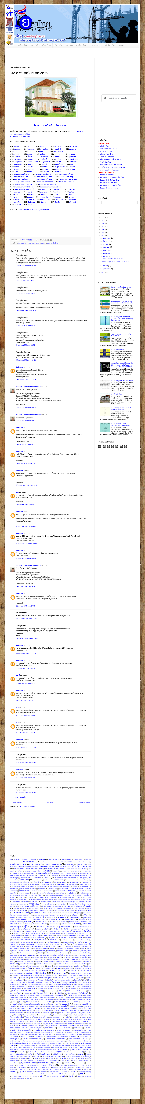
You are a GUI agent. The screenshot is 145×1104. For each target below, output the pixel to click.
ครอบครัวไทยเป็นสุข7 (22, 179)
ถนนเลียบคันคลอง (44, 955)
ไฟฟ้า (60, 991)
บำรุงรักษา (51, 970)
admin (121, 45)
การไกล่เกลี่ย (35, 882)
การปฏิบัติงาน (71, 893)
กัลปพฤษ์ (72, 202)
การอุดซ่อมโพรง (61, 904)
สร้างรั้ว (31, 1036)
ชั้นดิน (68, 944)
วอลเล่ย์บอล (78, 1019)
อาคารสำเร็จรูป (23, 1069)
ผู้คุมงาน (76, 984)
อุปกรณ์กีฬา (30, 1071)
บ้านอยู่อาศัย (34, 970)
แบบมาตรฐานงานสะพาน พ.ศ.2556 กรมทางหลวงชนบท (121, 424)
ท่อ (45, 957)
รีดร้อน (55, 1013)
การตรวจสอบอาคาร (78, 888)
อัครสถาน (72, 149)
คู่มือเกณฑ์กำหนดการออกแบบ (82, 927)
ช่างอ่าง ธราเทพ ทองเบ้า (34, 946)
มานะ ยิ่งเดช (69, 997)
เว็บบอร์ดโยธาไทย (106, 154)
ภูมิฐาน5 (16, 154)
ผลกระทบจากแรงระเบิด (16, 984)
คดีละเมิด (12, 917)
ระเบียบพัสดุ (79, 1006)
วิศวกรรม (73, 1026)
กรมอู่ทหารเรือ (56, 871)
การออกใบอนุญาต (49, 904)
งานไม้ (63, 940)
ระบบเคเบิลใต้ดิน (74, 1002)
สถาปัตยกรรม (59, 1032)
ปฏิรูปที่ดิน (63, 975)
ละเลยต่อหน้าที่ (75, 1017)
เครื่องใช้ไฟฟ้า (67, 929)
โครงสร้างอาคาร (83, 935)
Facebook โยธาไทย (107, 175)
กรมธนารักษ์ (69, 864)
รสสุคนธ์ (17, 192)
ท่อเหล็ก (84, 957)
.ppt (58, 243)
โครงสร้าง (87, 931)
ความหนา (19, 922)
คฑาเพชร (17, 156)
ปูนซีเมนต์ (31, 982)
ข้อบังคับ (16, 908)
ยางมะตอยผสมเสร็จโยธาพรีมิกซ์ (111, 165)
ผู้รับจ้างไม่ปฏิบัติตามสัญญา (19, 986)
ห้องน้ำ (30, 1058)
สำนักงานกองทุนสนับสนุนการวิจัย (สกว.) (33, 1041)
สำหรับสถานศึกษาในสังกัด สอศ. (36, 1052)
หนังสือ (37, 1054)
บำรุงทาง (42, 970)
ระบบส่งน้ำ (13, 1006)
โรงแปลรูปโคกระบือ (16, 1017)
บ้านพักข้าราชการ (68, 968)
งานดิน (79, 938)
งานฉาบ (63, 937)
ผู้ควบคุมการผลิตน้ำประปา (64, 984)
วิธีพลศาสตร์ (24, 1025)
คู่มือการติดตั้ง (40, 927)
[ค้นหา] (118, 98)
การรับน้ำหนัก (23, 899)
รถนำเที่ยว (81, 999)
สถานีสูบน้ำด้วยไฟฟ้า (79, 1030)
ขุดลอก (51, 910)
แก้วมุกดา (17, 159)
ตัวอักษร (83, 951)
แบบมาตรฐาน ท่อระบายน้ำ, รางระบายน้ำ (116, 262)
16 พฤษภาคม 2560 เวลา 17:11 (26, 668)
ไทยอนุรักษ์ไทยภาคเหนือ (68, 179)
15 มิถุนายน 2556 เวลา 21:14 (26, 311)
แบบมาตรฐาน (36, 243)
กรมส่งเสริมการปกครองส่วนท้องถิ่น (76, 869)
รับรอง (29, 1008)
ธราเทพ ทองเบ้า (77, 961)
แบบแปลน (28, 243)
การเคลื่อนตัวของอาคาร (18, 886)
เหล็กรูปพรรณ (73, 1058)
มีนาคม (105, 266)
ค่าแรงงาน (28, 924)
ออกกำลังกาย (58, 1063)
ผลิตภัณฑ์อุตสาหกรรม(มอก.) (40, 984)
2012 (103, 235)
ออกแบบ (43, 243)
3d (11, 859)
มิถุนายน (106, 250)
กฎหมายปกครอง (54, 859)
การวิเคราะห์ (87, 899)
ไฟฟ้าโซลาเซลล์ (70, 991)
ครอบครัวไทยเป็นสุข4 (21, 176)
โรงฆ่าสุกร (26, 1015)
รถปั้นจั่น (88, 999)
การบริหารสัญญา (59, 893)
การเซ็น (75, 886)
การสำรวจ (33, 902)
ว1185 (47, 1019)
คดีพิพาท (85, 915)
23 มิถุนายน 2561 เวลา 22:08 (26, 763)
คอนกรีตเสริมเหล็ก (41, 922)
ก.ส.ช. (46, 875)
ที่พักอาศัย (30, 961)
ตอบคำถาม (60, 951)
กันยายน (106, 241)
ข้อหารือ (38, 908)
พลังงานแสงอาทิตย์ (53, 988)
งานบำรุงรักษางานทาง (40, 940)
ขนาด (49, 906)
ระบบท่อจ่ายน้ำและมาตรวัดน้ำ (31, 1004)
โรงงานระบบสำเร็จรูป (59, 1015)
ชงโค (56, 194)
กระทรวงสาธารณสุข (71, 873)
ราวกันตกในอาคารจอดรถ (33, 1013)
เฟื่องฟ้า (30, 156)
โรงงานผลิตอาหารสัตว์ (45, 1015)
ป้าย (84, 980)
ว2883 (58, 1019)
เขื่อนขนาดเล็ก (35, 913)
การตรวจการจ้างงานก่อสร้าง (28, 888)
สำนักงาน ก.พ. (14, 1041)
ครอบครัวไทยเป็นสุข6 (67, 176)
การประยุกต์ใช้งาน (36, 895)
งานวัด (87, 940)
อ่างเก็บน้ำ (65, 1069)
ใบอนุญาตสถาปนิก (52, 975)
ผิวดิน (51, 984)
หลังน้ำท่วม (86, 1056)
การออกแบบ (34, 904)
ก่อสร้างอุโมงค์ (83, 877)
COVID (70, 1074)
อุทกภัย (86, 1069)
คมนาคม (31, 917)
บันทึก (23, 968)
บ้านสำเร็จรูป (17, 970)
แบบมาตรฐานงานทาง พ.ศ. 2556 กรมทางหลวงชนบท (122, 409)
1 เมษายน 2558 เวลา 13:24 (25, 345)
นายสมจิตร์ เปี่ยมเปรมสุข (27, 964)
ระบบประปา (65, 1004)
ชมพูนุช (30, 164)
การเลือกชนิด (49, 899)
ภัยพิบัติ (19, 993)
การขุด (56, 882)
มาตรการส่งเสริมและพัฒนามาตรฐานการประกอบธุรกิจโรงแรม (36, 995)
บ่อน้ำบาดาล (79, 966)
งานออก (65, 942)
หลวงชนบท (20, 1056)
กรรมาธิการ (76, 871)
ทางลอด (66, 959)
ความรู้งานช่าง (70, 919)
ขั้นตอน (59, 908)
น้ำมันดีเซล (84, 964)
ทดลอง (20, 957)
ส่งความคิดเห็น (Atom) (27, 806)
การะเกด (72, 189)
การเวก (16, 169)
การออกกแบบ (22, 904)
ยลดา (72, 164)
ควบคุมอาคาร (74, 917)
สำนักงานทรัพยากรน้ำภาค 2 (19, 1043)
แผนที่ (57, 986)
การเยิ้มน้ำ (78, 897)
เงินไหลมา (31, 202)
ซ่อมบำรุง (56, 946)
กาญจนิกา (73, 161)
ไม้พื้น (41, 999)
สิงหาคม (106, 244)
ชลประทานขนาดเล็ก (58, 944)
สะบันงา (72, 169)
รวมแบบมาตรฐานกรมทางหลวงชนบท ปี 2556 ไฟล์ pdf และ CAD (122, 302)
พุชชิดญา (46, 161)
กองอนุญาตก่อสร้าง (25, 877)
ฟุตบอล (54, 991)
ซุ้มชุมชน (68, 946)
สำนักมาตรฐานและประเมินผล (60, 1047)
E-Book (15, 1076)
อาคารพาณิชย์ (51, 243)
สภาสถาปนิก (24, 1034)
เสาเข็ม (30, 1054)
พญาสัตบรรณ (58, 151)
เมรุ (13, 999)
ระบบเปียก (76, 1004)
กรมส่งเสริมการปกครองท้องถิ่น (54, 869)
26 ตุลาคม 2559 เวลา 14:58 (25, 606)
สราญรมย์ (73, 146)
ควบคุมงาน (62, 917)
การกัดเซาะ (47, 880)
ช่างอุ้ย (48, 946)
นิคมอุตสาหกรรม (31, 966)
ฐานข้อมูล (86, 946)
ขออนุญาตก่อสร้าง (49, 908)
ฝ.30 (69, 986)
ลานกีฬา (20, 1019)
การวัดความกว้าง (75, 899)
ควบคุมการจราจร (51, 917)
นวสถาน (31, 149)
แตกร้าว (60, 953)
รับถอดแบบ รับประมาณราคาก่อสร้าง (28, 386)
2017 (103, 220)
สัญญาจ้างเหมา (84, 1036)
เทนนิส (52, 961)
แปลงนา (47, 982)
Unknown (19, 367)
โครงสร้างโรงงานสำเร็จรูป (33, 935)
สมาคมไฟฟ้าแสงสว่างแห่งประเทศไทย (41, 1034)
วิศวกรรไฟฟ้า (63, 1025)
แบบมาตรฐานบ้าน (117, 349)
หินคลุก (43, 1058)
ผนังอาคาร (86, 982)
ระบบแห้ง (41, 1006)
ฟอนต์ (35, 991)
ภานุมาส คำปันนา (43, 993)
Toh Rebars (21, 1078)
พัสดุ (63, 988)
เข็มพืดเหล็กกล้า (80, 910)
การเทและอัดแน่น (23, 893)
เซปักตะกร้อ (77, 946)
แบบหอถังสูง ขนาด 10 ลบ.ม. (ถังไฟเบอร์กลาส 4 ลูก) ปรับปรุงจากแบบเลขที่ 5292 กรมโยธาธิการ (122, 365)
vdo (28, 1078)
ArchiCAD (52, 1074)
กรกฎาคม (106, 247)
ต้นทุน (82, 948)
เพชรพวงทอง (19, 199)
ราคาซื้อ (83, 1008)
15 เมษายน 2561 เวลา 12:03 (26, 748)
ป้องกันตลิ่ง (77, 980)
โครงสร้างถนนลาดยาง (68, 933)
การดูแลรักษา (84, 886)
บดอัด (49, 966)
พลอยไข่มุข (59, 164)
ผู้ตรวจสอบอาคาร (86, 984)
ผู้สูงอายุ (31, 986)
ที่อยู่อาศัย (38, 961)
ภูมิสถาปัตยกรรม (68, 993)
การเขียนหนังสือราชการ (47, 884)
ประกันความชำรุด (83, 975)
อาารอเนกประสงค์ (76, 1069)
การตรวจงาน (41, 888)
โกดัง (43, 906)
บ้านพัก (58, 968)
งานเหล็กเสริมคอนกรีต (53, 942)
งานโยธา (70, 940)
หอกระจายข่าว (14, 1058)
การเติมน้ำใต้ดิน (24, 891)
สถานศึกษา (51, 1030)
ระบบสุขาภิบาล (32, 1006)
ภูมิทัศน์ (59, 993)
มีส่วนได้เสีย (87, 997)
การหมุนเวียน (56, 901)
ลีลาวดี (16, 166)
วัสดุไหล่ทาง (37, 1023)
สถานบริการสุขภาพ (40, 1030)
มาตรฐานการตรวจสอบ (75, 995)
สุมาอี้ (18, 675)
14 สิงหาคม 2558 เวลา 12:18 (26, 408)
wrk (17, 492)
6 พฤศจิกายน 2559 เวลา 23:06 (26, 619)
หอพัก (36, 1058)
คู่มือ (26, 926)
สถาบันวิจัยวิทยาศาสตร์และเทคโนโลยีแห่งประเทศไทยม (38, 1032)
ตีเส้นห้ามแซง (32, 953)
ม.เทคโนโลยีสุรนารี (81, 993)
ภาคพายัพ (26, 993)
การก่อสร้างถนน (37, 880)
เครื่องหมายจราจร (53, 931)
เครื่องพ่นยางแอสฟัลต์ (31, 931)
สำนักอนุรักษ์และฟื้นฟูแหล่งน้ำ (46, 1049)
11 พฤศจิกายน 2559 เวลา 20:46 (27, 638)
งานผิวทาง (53, 940)
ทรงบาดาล (59, 199)
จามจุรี (44, 164)
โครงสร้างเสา (60, 935)
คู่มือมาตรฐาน (27, 929)
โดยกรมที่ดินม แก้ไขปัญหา (71, 948)
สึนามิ (81, 1052)
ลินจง (16, 194)
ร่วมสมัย (58, 171)
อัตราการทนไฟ (20, 1065)
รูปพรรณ (73, 1013)
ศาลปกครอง (49, 1028)
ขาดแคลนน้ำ (67, 908)
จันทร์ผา (31, 199)
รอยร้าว (49, 1002)
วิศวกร (45, 1025)
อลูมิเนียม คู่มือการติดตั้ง (28, 1063)
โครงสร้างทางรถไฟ (83, 933)
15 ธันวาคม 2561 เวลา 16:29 (26, 793)
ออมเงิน (31, 169)
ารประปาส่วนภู (43, 1074)
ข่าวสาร (23, 910)
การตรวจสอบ (63, 889)
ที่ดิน (11, 962)
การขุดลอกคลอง (74, 882)
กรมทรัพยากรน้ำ (66, 862)
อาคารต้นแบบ (72, 1065)
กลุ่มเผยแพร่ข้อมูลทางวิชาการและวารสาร (23, 875)
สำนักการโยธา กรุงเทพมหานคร (55, 1039)
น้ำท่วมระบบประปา (49, 964)
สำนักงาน (85, 1039)
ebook (89, 1074)
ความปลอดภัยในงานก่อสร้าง (38, 919)
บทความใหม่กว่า (17, 803)
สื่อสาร (87, 1052)
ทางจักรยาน (20, 959)
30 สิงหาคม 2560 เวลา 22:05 (26, 683)
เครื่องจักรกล (56, 929)
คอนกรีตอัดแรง (54, 922)
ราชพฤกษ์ (43, 192)
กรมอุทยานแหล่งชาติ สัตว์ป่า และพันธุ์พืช (37, 871)
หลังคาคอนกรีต (76, 1056)
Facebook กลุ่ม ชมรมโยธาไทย (110, 185)
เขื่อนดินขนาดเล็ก (54, 913)
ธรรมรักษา (17, 202)
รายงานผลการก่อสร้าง (17, 1013)
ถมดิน (54, 955)
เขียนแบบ (21, 243)
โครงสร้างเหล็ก (71, 935)
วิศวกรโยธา (53, 1025)
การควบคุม (60, 884)
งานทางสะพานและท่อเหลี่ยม (22, 940)
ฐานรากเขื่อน (14, 948)
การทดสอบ (71, 891)
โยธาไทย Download (107, 157)
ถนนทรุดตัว (13, 955)
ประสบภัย (81, 978)
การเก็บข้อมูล (85, 880)
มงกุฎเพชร (18, 161)
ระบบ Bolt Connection (52, 1006)
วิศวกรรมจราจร (84, 1025)
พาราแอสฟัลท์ (71, 988)
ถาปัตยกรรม (81, 955)
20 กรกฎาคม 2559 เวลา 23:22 (26, 543)
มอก (16, 995)
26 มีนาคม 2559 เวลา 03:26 (25, 464)
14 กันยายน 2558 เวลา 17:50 (26, 444)
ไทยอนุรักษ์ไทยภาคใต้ (66, 181)
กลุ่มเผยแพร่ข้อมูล (84, 873)
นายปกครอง (14, 964)
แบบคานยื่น (74, 970)
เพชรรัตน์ (72, 197)
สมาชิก (23, 1036)
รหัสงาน (14, 1002)
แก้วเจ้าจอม (74, 159)
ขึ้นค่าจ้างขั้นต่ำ (34, 910)
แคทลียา (58, 159)
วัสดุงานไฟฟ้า (23, 1021)
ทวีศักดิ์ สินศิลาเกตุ (37, 957)
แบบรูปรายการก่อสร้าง (75, 973)
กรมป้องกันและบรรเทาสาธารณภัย (28, 866)
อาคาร (52, 1065)
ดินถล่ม (52, 948)
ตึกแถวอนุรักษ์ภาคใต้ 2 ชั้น (23, 187)
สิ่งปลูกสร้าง (59, 1052)
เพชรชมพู (57, 197)
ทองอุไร (30, 159)
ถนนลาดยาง (33, 955)
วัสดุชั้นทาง (33, 1021)
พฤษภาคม (106, 253)
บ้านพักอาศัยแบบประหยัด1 (23, 184)
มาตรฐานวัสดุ (32, 997)
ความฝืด (51, 919)
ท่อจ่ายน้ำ (68, 957)
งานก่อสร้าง (41, 938)
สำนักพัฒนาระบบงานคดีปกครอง (21, 1047)
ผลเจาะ (27, 984)
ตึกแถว (40, 953)
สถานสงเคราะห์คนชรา (63, 1030)
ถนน (66, 953)
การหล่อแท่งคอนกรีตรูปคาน (69, 901)
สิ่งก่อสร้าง (50, 1052)
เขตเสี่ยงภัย (70, 910)
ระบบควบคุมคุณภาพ (60, 1002)
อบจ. (63, 1060)
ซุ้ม (62, 946)
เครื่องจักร (47, 929)
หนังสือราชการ (45, 1054)
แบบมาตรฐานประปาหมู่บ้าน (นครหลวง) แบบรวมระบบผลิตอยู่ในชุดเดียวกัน (122, 318)
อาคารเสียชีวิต (35, 1069)
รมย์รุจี (41, 151)
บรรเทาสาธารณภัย (59, 966)
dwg (81, 1074)
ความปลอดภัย (21, 919)
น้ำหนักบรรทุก (21, 966)
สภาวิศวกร (13, 1034)
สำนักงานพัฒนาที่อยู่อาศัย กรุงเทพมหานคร (34, 209)
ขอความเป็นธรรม (77, 906)
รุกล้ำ (67, 1013)
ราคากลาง (94, 45)
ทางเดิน (36, 959)
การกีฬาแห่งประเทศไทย (72, 880)
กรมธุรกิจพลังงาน (81, 864)
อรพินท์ (71, 192)
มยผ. (11, 995)
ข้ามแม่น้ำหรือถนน (79, 908)
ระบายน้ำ (63, 1006)
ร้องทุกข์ (21, 1002)
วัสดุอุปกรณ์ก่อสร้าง (48, 1023)
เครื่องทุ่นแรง (87, 929)
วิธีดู (17, 1025)
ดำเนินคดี (37, 948)
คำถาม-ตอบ (36, 924)
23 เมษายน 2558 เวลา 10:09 (26, 379)
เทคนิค (46, 961)
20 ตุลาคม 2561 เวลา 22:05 (25, 778)
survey (14, 1078)
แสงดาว (43, 146)
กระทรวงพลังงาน (43, 873)
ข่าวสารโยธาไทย (106, 151)
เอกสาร (72, 1072)
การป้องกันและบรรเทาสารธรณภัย (54, 895)
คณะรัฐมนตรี (65, 915)
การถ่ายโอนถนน (48, 891)
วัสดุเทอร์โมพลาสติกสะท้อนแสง (71, 1021)
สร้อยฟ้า (45, 159)
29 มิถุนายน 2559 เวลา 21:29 (26, 526)
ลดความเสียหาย (43, 1017)
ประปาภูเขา (34, 978)
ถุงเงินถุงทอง (45, 199)
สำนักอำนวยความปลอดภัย (80, 1049)
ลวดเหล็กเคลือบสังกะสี (56, 1017)
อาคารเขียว (62, 1065)
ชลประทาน (30, 944)
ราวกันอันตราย (47, 1013)
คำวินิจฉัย (77, 924)
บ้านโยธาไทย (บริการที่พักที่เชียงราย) (112, 167)
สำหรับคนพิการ (22, 1052)
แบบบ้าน (29, 973)
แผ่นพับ (63, 986)
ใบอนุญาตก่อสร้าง (26, 975)
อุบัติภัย (22, 1071)
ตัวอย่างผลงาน (75, 951)
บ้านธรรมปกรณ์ (48, 968)
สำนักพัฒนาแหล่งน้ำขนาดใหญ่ (41, 1047)
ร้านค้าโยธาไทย (108, 45)
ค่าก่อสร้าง (84, 922)
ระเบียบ (72, 1006)
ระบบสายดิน (22, 1006)
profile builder (55, 1076)
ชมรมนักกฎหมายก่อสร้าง (17, 944)
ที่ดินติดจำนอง (21, 961)
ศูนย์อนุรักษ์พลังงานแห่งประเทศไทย (21, 1030)
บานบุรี (29, 204)
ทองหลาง (72, 199)
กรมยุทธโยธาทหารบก (46, 866)
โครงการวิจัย (65, 931)
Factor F (27, 1076)
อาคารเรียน (45, 1067)
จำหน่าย (72, 942)
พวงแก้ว (43, 189)
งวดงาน (26, 937)
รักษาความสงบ (20, 1008)
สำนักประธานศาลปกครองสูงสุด (60, 1045)
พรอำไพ (43, 154)
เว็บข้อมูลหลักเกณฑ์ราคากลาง (110, 159)
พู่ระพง (43, 202)
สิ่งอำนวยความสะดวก (71, 1052)
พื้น (77, 988)
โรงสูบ (35, 1017)
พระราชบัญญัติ (42, 988)
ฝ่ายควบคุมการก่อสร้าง (84, 986)
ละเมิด (67, 1017)
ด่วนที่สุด (22, 948)
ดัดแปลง (29, 948)
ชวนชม (29, 154)
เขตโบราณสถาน (59, 910)
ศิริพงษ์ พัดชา (67, 1028)
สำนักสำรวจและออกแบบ (28, 1049)
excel (20, 1076)
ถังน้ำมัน (68, 955)
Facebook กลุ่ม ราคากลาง (109, 188)
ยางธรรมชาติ (49, 999)
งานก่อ (32, 937)
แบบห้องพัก (87, 973)
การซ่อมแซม (65, 886)
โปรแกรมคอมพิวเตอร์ (69, 982)
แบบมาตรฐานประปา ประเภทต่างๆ (122, 381)
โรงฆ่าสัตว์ (17, 1015)
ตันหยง (42, 194)
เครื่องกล (38, 929)
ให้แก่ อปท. (23, 1060)
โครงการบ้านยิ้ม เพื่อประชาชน (112, 259)
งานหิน (42, 942)
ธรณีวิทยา (66, 961)
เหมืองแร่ (57, 1058)
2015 (103, 226)
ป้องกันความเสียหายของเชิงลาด (63, 980)
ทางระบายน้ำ (57, 959)
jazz (17, 707)
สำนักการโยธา (36, 1039)
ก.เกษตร (16, 859)
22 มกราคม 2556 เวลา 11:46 (26, 266)
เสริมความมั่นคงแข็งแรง (17, 1054)
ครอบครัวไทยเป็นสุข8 (44, 179)
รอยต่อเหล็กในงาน (31, 1002)
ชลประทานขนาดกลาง (43, 944)
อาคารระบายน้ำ (34, 1067)
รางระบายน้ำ (48, 1010)
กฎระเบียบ (33, 859)
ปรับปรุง (19, 980)
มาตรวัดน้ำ (60, 997)
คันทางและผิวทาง (74, 922)
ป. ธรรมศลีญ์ (72, 975)
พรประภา (45, 171)
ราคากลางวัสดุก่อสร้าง (64, 1008)
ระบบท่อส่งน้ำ (46, 1004)
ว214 (53, 1019)
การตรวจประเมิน (52, 888)
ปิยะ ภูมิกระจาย (21, 982)
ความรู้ (58, 919)
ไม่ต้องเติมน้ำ (34, 999)
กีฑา (11, 906)
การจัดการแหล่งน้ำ (42, 886)
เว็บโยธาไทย (22, 45)
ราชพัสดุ (64, 1010)
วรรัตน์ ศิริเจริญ (67, 1019)
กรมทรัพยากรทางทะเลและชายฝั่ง (49, 862)
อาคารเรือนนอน (56, 1067)
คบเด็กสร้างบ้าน (22, 917)
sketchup (72, 1076)
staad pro (80, 1076)
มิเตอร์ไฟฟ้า (78, 997)
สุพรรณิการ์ (73, 156)
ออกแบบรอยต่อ (79, 1063)
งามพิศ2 (58, 149)
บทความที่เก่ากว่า (84, 803)
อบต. (68, 1060)
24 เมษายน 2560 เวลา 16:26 (26, 653)
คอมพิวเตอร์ (64, 922)
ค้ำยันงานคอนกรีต (66, 924)
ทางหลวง (73, 959)
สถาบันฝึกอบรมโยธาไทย (41, 45)
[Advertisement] (54, 832)
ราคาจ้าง (76, 1008)
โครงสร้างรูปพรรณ (16, 935)
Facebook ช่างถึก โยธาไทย (109, 180)
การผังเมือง (21, 897)
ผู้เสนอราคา (39, 986)
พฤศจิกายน (107, 238)
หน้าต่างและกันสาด (69, 1054)
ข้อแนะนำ (87, 906)
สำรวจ (12, 1052)
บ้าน (29, 968)
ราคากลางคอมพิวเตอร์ (49, 1008)
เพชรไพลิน (44, 197)
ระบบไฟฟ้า (85, 1004)
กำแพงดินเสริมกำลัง (74, 904)
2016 (103, 223)
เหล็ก (64, 1058)
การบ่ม (34, 893)
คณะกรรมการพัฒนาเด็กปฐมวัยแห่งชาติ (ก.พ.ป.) (47, 915)
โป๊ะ (79, 982)
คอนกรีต (27, 922)
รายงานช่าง (85, 1010)
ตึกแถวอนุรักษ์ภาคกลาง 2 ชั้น (49, 184)
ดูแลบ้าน (59, 948)
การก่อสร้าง (24, 880)
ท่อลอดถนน (76, 957)
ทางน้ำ (50, 959)
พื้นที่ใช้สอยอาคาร (86, 988)
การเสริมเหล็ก (45, 901)
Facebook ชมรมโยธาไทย (76, 45)
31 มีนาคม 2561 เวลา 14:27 (25, 700)
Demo (76, 1074)
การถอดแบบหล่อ (36, 891)
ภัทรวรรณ (17, 149)
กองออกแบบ (37, 877)
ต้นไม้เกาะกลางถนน (17, 951)
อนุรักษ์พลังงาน (54, 1060)
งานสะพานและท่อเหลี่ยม (26, 942)
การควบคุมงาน (72, 884)
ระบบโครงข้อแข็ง (86, 1002)
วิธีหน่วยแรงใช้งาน (35, 1025)
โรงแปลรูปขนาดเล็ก (82, 1015)
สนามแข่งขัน (69, 1032)
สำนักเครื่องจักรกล (74, 1039)
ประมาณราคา (70, 978)
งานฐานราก (71, 937)
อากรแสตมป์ (43, 1065)
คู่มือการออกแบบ (64, 927)
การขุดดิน (63, 882)
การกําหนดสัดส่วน (58, 880)
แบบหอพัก (15, 975)
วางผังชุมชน (69, 1023)
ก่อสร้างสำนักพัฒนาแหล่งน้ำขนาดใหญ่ (65, 877)
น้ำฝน (76, 964)
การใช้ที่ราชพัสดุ (54, 886)
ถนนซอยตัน (74, 953)
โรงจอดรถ (70, 1015)
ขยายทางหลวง (57, 906)
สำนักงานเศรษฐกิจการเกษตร (27, 1045)
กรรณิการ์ (45, 156)
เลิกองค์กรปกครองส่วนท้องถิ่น (34, 1019)
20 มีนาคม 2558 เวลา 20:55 (25, 326)
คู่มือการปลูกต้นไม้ (51, 927)
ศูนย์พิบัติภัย (87, 1028)
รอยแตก (42, 1002)
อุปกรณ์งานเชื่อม (41, 1071)
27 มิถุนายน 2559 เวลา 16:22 (26, 505)
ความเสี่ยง (82, 919)
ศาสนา (59, 1028)
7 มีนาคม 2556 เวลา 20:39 (25, 281)
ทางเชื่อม (28, 959)
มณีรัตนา (58, 161)
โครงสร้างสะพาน (49, 935)
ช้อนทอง (30, 171)
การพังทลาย (31, 897)
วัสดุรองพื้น (29, 1023)
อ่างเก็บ (57, 1069)
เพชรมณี (30, 197)
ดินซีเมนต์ (45, 948)
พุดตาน (31, 194)
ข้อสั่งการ (30, 908)
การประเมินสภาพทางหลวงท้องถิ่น (19, 895)
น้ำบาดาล (68, 964)
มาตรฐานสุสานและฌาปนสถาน (46, 997)
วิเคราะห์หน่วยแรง (80, 1023)
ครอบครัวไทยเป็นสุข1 (21, 174)
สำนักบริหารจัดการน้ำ (43, 1045)
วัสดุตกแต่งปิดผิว (56, 1021)
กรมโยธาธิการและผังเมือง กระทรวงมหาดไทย (28, 869)
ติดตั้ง (14, 953)
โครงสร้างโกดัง (18, 933)
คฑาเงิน (57, 154)
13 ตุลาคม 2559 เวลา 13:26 (25, 586)
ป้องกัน (49, 980)
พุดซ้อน (57, 192)
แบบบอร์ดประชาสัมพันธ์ (16, 973)
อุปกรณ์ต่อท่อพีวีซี (53, 1071)
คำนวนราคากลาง (54, 924)
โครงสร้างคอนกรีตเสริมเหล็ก (34, 933)
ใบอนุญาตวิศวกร (39, 975)
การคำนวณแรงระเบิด (85, 884)
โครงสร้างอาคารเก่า (15, 937)
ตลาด (34, 951)
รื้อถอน (61, 1013)
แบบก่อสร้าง (63, 970)
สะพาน (73, 1036)
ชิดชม (30, 146)
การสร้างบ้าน (16, 901)
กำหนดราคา (85, 904)
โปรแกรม (55, 982)
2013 (103, 232)
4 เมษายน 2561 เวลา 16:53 (25, 716)
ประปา (13, 978)
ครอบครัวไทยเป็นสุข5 (44, 176)
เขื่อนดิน (45, 913)
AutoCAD (61, 1074)
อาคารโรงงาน (68, 1067)
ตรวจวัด (28, 951)
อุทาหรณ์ (13, 1072)
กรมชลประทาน (29, 862)
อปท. (73, 1060)
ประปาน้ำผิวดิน (24, 978)
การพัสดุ (40, 897)
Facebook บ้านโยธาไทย (108, 183)
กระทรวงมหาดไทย (57, 873)
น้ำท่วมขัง (39, 964)
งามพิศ (16, 146)
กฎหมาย (42, 859)
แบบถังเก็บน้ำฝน (84, 970)
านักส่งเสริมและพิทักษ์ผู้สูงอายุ (29, 1074)
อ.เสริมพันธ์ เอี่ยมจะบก (45, 1063)
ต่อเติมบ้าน (41, 951)
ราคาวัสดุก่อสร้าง (28, 1010)
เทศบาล (58, 961)
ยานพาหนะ (66, 999)
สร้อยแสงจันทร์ (33, 161)
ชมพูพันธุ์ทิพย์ (60, 166)
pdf (41, 1076)
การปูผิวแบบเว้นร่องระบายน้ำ (81, 895)
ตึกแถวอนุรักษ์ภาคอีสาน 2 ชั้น (24, 189)
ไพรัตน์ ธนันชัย (26, 991)
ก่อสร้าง (47, 878)
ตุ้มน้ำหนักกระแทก (50, 953)
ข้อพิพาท (23, 908)
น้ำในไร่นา (59, 964)
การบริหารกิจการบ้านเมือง (46, 893)
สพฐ (77, 1032)
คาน (21, 924)
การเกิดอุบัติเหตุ (14, 882)
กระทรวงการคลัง (86, 871)
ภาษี (53, 993)
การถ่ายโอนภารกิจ (60, 891)
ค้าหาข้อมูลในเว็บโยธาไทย (109, 170)
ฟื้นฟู (41, 991)
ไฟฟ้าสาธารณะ (81, 991)
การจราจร (31, 886)
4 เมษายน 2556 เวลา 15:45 (25, 293)
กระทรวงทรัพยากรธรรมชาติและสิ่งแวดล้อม (23, 873)
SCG (63, 1076)
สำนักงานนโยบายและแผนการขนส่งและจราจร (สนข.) (47, 1043)
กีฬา (16, 906)
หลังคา (67, 1056)
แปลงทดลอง (39, 982)
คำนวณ (44, 924)
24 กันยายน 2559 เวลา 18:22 (26, 558)
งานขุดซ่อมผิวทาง (53, 937)
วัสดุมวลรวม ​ (87, 1021)
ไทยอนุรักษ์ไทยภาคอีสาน (45, 181)
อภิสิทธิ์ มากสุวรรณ (83, 1060)
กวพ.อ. (40, 875)
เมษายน (105, 256)
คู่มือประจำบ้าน (16, 929)
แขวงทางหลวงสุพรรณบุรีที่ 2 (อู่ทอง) (71, 913)
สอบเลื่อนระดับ (64, 1036)
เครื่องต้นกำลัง (77, 929)
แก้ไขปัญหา (35, 906)
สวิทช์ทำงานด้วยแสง (51, 1036)
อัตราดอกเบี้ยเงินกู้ (32, 1065)
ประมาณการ (59, 978)
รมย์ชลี (29, 151)
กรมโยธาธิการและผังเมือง (80, 866)
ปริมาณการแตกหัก (30, 980)
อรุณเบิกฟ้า (18, 164)
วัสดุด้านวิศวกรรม (43, 1021)
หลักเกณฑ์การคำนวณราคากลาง (53, 1056)
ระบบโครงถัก (16, 1004)
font (33, 1076)
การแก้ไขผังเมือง (25, 882)
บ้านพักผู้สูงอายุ (79, 968)
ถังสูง (74, 955)
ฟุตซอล (47, 991)
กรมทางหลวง (34, 864)
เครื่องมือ (42, 931)
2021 (103, 217)
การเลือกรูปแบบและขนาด (62, 899)
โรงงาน (33, 1015)
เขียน (89, 910)
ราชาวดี (72, 166)
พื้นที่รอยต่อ (15, 991)
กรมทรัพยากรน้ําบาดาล (82, 862)
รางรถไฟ (39, 1010)
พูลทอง (58, 169)
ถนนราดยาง (22, 955)
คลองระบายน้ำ (40, 917)
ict (36, 1076)
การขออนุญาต (46, 882)
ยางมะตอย (58, 999)
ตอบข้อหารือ (51, 951)
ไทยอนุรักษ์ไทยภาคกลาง (22, 181)
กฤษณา (57, 156)
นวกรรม (86, 961)
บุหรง (16, 171)
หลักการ (27, 1056)
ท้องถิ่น (59, 957)
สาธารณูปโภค (14, 1039)
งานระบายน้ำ (78, 940)
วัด (84, 1019)
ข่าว (17, 910)
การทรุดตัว (81, 891)
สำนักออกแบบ (62, 1050)
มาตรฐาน (59, 995)
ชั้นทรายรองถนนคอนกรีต (80, 944)
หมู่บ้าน (80, 1054)
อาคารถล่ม (81, 1065)
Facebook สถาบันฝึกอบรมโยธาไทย (112, 177)
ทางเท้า (43, 959)
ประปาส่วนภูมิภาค (46, 978)
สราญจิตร (44, 149)
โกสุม (70, 194)
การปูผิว (68, 895)
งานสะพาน (13, 942)
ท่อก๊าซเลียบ (51, 957)
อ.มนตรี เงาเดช (14, 1063)
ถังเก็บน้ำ (60, 955)
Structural (88, 1076)
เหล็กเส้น (81, 1058)
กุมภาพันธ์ (106, 269)
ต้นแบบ (89, 948)
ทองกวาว (17, 204)
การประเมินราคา (84, 893)
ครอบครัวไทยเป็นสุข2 (44, 174)
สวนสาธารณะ (39, 1036)
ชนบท (86, 942)
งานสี (36, 942)
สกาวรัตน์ (57, 146)
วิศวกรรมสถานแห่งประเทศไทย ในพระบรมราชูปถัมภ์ (26, 1028)
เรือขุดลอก (82, 1013)
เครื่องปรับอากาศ (17, 931)
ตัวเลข (67, 951)
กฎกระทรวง (25, 859)
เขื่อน (27, 913)
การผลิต (12, 897)
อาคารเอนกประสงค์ (47, 1069)
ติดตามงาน (23, 953)
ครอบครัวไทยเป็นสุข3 (66, 174)
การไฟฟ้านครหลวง (51, 897)
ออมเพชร (45, 169)
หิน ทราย (50, 1058)
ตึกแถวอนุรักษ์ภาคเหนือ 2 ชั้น (50, 187)
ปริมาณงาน (40, 980)
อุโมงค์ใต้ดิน (64, 1071)
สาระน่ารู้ (25, 1039)
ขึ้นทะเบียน (43, 910)
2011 (103, 272)
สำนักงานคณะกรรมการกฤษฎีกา (56, 1041)
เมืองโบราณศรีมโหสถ (22, 999)
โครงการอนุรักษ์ (76, 931)
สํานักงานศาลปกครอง (72, 1043)
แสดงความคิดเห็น (20, 797)
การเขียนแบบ (34, 884)
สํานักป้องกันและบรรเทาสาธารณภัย (81, 1045)
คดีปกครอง (75, 915)
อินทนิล (57, 202)
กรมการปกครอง (78, 859)
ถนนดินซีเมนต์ (85, 953)
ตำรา (89, 951)
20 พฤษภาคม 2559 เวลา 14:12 (26, 485)
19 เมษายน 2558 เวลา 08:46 (26, 360)
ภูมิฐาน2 (16, 151)
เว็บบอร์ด (58, 45)
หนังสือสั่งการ (57, 1054)
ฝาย (74, 986)
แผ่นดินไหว (49, 986)
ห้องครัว (23, 1058)
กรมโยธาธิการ (62, 866)
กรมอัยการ (19, 871)
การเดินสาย (14, 888)
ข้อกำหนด (67, 906)
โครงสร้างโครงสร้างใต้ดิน (53, 933)
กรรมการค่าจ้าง (66, 871)
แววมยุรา (57, 189)
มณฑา (16, 197)
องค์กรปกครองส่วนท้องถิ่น (37, 1060)
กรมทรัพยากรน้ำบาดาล (18, 864)
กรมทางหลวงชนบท (53, 864)
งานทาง (88, 938)
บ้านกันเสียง (38, 968)
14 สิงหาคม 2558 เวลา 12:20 (26, 421)
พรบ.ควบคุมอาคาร (29, 988)
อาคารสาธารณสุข (79, 1067)
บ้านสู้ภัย (26, 970)
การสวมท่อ (25, 901)
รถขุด (73, 999)
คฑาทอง (72, 154)
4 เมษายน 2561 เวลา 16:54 (25, 733)
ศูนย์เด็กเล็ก (78, 1028)
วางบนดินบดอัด (59, 1023)
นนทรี (30, 192)
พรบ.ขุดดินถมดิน (16, 988)
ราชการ (57, 1010)
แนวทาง (41, 966)
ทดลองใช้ (27, 957)
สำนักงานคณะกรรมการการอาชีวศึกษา (78, 1041)
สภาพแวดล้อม (85, 1032)
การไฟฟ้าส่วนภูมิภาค (66, 897)
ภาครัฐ (33, 993)
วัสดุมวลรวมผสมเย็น (17, 1023)
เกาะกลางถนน (24, 906)
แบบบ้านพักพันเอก (117, 394)
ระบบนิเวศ (55, 1004)
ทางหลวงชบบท (85, 959)
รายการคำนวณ (74, 1010)
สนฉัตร (30, 166)
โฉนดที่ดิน (79, 942)
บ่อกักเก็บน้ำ (69, 966)
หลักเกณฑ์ (36, 1056)
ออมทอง (45, 166)
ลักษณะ (84, 1017)
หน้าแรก (50, 803)
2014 (103, 229)
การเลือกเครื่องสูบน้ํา (36, 899)
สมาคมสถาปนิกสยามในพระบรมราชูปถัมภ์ (69, 1034)
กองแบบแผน (54, 875)
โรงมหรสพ (28, 1017)
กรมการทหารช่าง (66, 859)
